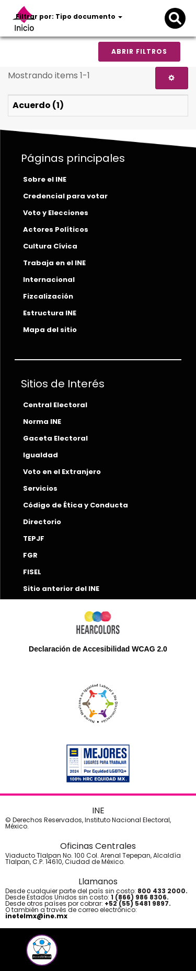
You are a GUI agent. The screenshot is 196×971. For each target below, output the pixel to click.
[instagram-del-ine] (62, 954)
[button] (41, 950)
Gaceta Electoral (55, 438)
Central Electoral (55, 405)
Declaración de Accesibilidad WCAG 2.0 (98, 649)
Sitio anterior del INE (61, 589)
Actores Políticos (55, 229)
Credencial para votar (65, 196)
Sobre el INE (44, 179)
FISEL (32, 572)
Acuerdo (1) (38, 105)
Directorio (42, 522)
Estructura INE (49, 313)
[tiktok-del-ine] (70, 954)
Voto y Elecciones (55, 213)
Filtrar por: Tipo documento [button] (69, 16)
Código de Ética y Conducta (75, 505)
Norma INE (42, 422)
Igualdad (40, 455)
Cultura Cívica (50, 246)
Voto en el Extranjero (62, 472)
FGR (30, 555)
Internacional (49, 280)
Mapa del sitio (50, 330)
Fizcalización (48, 296)
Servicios (40, 488)
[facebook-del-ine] (24, 954)
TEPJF (33, 538)
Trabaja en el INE (54, 263)
